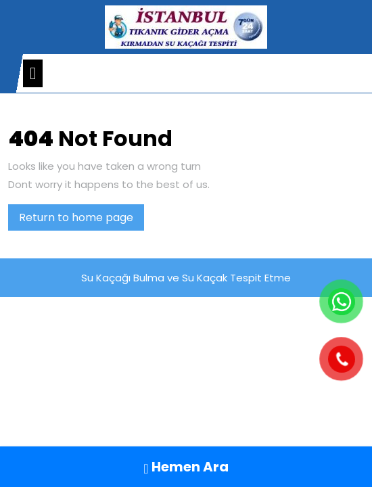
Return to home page (81, 220)
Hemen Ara (185, 466)
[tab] (33, 73)
